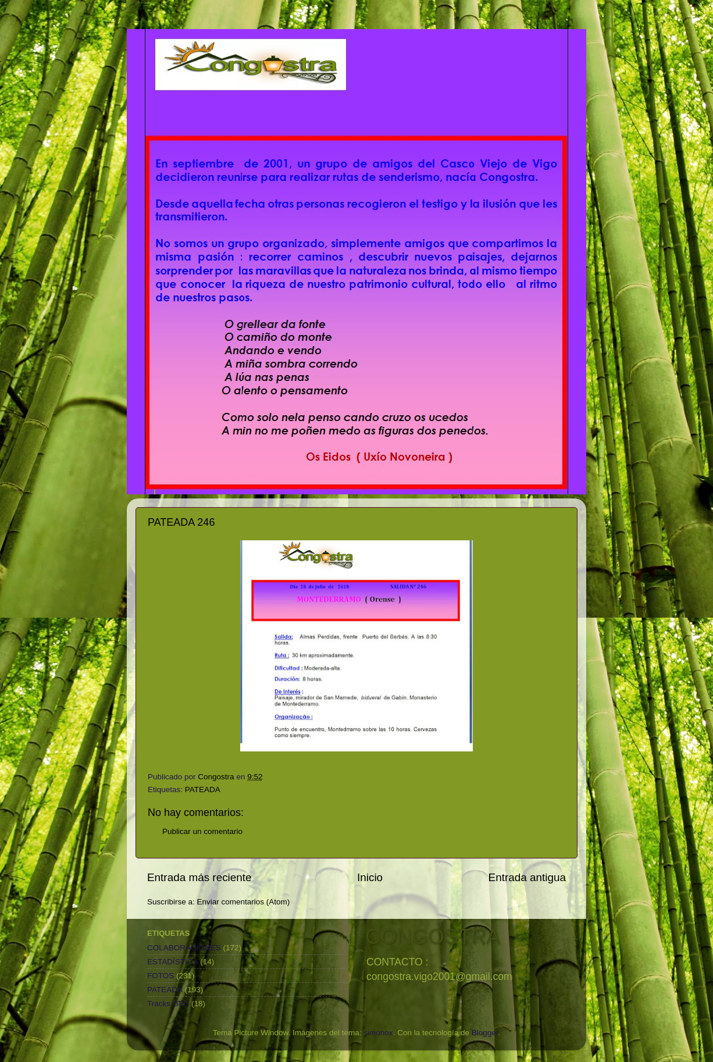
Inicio (370, 877)
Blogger (485, 1032)
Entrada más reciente (199, 877)
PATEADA (202, 789)
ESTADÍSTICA (172, 961)
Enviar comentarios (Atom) (243, 901)
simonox (378, 1032)
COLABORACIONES (184, 947)
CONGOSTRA (432, 937)
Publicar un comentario (202, 831)
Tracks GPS (168, 1003)
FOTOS (160, 975)
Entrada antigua (527, 877)
